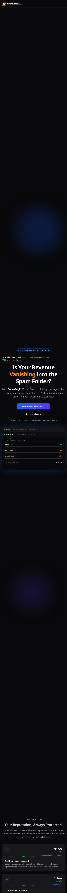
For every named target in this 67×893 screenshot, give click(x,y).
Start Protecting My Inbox (33, 406)
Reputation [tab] (22, 434)
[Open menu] (63, 4)
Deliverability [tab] (9, 434)
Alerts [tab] (32, 434)
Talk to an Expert (33, 414)
